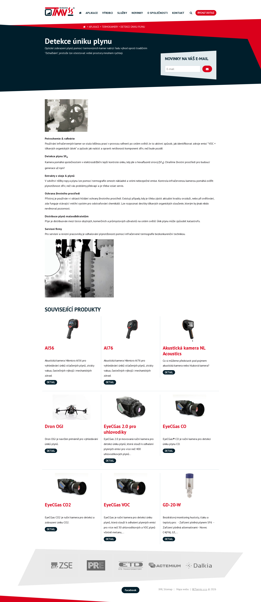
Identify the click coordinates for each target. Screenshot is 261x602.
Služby (122, 13)
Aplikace (92, 13)
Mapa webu (182, 589)
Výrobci (107, 13)
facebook (130, 590)
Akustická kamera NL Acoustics (184, 351)
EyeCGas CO (174, 426)
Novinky (137, 13)
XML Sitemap (165, 589)
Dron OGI (54, 426)
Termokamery (110, 26)
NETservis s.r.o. (199, 589)
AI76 (108, 348)
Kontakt (178, 13)
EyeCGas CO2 (58, 505)
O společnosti (157, 13)
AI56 (49, 348)
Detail (51, 382)
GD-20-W (172, 505)
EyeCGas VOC (117, 505)
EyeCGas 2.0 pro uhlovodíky (120, 429)
